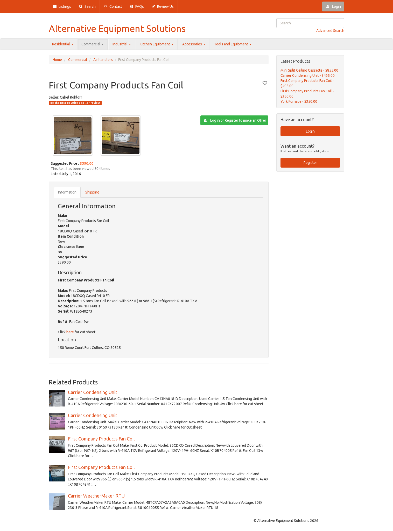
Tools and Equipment (232, 44)
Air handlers (103, 60)
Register (310, 163)
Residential (62, 44)
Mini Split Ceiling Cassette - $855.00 (309, 70)
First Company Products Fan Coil (101, 438)
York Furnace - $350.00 (298, 101)
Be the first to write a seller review (75, 102)
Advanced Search (330, 31)
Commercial (92, 44)
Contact (113, 6)
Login (333, 6)
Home (57, 60)
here (70, 332)
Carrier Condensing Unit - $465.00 (307, 75)
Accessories (193, 44)
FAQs (137, 6)
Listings (62, 6)
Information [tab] (67, 192)
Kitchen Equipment (156, 44)
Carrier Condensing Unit (92, 392)
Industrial (122, 44)
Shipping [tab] (92, 192)
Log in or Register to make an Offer (235, 120)
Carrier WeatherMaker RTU (96, 495)
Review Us (163, 6)
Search (87, 6)
